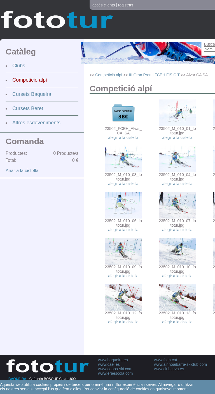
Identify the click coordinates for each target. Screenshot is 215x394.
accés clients (103, 5)
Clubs (18, 65)
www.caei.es (109, 364)
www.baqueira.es (113, 360)
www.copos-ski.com (115, 369)
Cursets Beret (27, 108)
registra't (125, 5)
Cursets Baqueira (31, 94)
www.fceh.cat (165, 360)
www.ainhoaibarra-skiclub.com (180, 364)
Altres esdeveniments (36, 122)
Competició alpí (29, 80)
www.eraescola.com (115, 373)
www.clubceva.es (169, 369)
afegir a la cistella (123, 137)
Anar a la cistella (22, 170)
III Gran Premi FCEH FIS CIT (154, 75)
